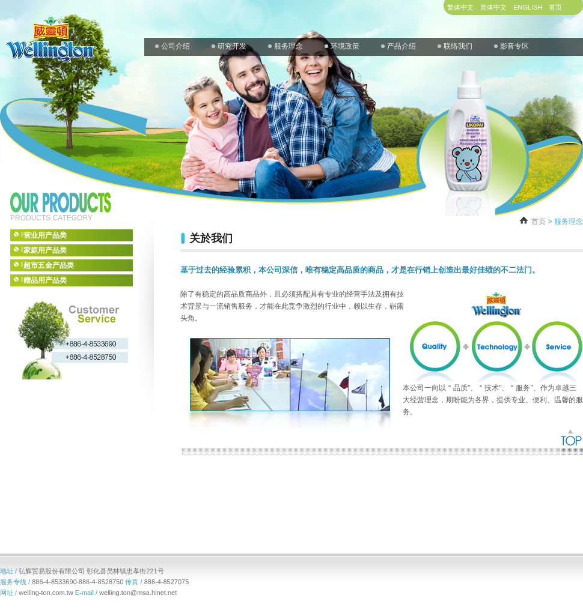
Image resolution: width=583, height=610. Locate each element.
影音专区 (514, 46)
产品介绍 (401, 46)
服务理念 (288, 46)
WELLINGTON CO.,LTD (49, 31)
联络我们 (458, 46)
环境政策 (345, 46)
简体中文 (493, 7)
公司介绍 (175, 46)
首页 (555, 7)
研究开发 (232, 46)
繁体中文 (460, 7)
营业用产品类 (40, 235)
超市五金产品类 (43, 265)
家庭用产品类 (40, 250)
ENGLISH (527, 7)
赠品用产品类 (40, 280)
